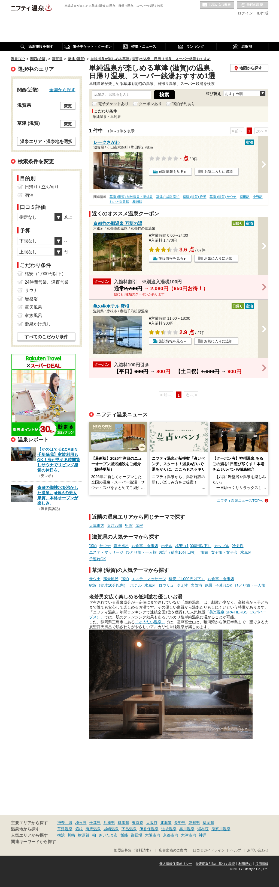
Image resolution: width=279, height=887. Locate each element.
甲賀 (129, 525)
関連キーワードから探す (33, 841)
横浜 (61, 835)
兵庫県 (109, 822)
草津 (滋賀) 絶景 (195, 197)
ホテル (166, 546)
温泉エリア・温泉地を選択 (46, 141)
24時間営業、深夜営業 (47, 282)
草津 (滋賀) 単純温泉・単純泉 (131, 197)
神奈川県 (64, 822)
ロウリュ (166, 585)
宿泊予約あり (183, 104)
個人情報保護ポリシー (175, 864)
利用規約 (244, 864)
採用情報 (261, 864)
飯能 (124, 835)
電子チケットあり (113, 104)
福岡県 (208, 822)
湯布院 (203, 829)
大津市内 (96, 525)
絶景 (209, 585)
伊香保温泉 (149, 829)
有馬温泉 (93, 829)
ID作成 (262, 13)
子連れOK (97, 559)
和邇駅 (137, 202)
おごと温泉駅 (119, 202)
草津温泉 (64, 829)
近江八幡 (114, 525)
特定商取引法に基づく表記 (215, 864)
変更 (68, 106)
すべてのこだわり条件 (46, 336)
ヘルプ (236, 850)
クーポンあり (150, 104)
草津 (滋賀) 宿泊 (168, 197)
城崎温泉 (111, 829)
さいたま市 (108, 835)
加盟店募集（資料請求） (133, 850)
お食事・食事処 (145, 546)
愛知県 (194, 822)
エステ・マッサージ (106, 552)
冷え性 (238, 546)
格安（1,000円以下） (193, 546)
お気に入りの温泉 (217, 5)
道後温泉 (169, 829)
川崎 (71, 835)
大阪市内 (152, 835)
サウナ (105, 546)
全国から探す (62, 89)
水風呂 (246, 552)
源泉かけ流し (38, 324)
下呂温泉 (129, 829)
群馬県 (123, 822)
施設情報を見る (171, 172)
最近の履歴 (252, 5)
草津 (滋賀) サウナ (223, 197)
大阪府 (151, 822)
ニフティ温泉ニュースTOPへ (240, 501)
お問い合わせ (257, 850)
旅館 (204, 552)
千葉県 (95, 822)
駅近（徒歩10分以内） (178, 552)
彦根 (139, 525)
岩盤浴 (196, 585)
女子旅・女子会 (224, 552)
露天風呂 (121, 546)
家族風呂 (33, 315)
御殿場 (136, 835)
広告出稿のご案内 (173, 850)
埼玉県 (81, 822)
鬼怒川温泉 (221, 829)
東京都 (137, 822)
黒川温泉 (187, 829)
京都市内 (170, 835)
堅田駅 (245, 197)
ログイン (245, 13)
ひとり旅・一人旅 (141, 552)
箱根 (79, 829)
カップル (221, 546)
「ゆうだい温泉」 (150, 622)
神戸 (203, 835)
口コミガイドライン (209, 850)
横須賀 (83, 835)
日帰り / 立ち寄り (42, 187)
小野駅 (258, 197)
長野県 (180, 822)
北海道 (166, 822)
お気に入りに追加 (218, 172)
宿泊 (93, 546)
